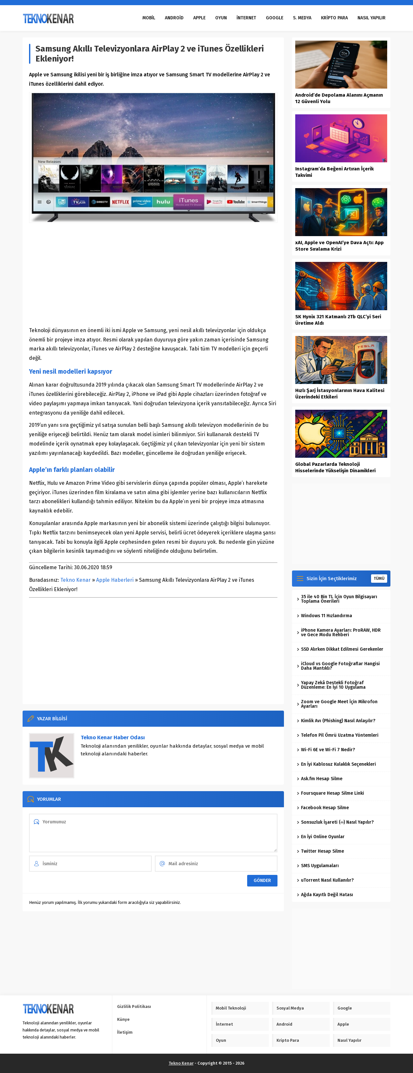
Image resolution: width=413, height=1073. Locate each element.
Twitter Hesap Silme (320, 851)
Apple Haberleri (115, 580)
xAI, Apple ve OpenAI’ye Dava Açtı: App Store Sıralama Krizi (339, 246)
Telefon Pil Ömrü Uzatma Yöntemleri (337, 735)
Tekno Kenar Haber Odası (113, 737)
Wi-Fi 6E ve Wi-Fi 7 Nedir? (326, 749)
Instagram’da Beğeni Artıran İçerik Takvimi (334, 172)
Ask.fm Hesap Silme (319, 778)
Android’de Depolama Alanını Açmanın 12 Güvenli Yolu (339, 98)
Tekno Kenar (75, 580)
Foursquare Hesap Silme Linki (330, 793)
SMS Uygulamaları (318, 865)
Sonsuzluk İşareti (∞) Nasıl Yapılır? (335, 822)
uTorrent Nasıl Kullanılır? (325, 880)
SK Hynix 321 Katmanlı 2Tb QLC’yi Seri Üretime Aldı (338, 320)
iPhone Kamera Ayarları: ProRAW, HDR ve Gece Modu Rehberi (339, 632)
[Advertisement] (153, 274)
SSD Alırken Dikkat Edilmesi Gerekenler (340, 649)
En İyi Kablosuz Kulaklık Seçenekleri (336, 764)
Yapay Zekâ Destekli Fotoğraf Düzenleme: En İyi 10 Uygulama (331, 685)
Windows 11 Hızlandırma (324, 615)
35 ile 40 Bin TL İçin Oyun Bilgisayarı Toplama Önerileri (337, 599)
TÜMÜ (379, 578)
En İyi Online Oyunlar (321, 836)
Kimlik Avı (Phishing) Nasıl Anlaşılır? (336, 720)
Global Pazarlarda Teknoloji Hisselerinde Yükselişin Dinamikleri (335, 467)
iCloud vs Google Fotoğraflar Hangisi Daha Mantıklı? (338, 666)
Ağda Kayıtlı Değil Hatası (325, 894)
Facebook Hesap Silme (323, 807)
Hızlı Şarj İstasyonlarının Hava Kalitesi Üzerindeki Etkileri (339, 394)
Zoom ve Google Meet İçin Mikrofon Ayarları (337, 704)
